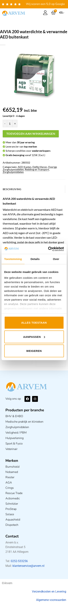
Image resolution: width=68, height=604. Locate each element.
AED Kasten (24, 166)
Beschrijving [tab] (12, 189)
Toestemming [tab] (13, 259)
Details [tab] (35, 259)
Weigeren (34, 350)
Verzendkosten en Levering (49, 591)
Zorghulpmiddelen (13, 172)
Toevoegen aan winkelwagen (30, 133)
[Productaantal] (10, 123)
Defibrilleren (39, 166)
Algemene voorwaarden (51, 600)
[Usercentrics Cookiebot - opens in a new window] (48, 248)
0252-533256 (19, 561)
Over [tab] (56, 259)
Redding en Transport (37, 169)
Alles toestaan (34, 322)
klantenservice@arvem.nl (28, 566)
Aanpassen (34, 336)
